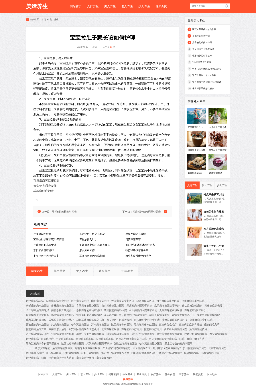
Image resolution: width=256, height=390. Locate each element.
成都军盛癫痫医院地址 (61, 319)
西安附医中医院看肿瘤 (147, 319)
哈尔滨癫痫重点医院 (118, 334)
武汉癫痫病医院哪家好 (169, 334)
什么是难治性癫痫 (192, 305)
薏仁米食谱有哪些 (43, 250)
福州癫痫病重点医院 (193, 300)
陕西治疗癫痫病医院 (195, 334)
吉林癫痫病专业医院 (62, 305)
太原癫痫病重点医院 (170, 310)
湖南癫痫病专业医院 (57, 300)
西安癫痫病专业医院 (37, 324)
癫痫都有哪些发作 (45, 185)
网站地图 (212, 374)
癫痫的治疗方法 (195, 338)
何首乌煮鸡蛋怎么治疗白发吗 (206, 68)
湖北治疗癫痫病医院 (143, 334)
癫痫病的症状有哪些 (190, 324)
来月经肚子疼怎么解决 (92, 233)
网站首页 (76, 6)
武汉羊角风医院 (35, 353)
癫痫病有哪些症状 (194, 310)
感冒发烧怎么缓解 (135, 233)
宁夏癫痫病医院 (65, 338)
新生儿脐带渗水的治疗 (138, 255)
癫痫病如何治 (104, 357)
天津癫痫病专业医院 (122, 300)
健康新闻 (161, 6)
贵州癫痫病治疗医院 (194, 348)
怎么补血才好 (87, 250)
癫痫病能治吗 (191, 353)
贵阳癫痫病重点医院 (87, 305)
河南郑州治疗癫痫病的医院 (131, 338)
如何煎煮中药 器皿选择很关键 (206, 82)
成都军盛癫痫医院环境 (174, 319)
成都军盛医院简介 (36, 319)
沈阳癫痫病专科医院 (115, 310)
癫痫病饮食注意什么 (37, 315)
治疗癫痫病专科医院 (37, 334)
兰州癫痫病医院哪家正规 (143, 310)
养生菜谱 (59, 271)
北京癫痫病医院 (110, 329)
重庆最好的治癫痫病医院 (133, 315)
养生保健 (142, 374)
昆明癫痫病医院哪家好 (167, 305)
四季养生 (184, 374)
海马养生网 (110, 315)
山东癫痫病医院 (100, 300)
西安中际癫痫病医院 (175, 329)
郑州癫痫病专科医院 (201, 319)
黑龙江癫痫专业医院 (145, 324)
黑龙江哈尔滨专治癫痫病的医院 (166, 338)
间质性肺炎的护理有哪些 (147, 211)
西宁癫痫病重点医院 (167, 300)
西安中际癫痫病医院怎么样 (84, 329)
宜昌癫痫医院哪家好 (46, 180)
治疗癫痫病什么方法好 (61, 357)
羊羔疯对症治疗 (43, 190)
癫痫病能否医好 (120, 353)
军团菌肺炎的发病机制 (92, 255)
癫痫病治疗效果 (85, 357)
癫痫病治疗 (47, 338)
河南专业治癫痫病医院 (87, 348)
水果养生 (105, 271)
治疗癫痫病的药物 (36, 357)
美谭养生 (37, 6)
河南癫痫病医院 (100, 324)
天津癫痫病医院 (85, 338)
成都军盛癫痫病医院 (208, 315)
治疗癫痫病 (32, 338)
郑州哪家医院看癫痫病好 (117, 348)
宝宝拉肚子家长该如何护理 (48, 239)
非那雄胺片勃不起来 (202, 55)
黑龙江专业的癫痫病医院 (90, 334)
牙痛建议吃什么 (42, 233)
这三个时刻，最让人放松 (204, 75)
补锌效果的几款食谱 (44, 244)
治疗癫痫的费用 (198, 329)
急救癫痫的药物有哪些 (89, 310)
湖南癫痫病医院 (105, 338)
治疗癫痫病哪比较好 (75, 353)
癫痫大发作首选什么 (183, 315)
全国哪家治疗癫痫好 (37, 310)
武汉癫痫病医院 (60, 324)
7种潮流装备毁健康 (201, 62)
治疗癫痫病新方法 (62, 348)
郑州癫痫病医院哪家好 (139, 305)
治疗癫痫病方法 (35, 300)
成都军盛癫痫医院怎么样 (90, 319)
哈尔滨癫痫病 (42, 348)
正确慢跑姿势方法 (201, 36)
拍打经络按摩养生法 (136, 250)
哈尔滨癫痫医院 (80, 324)
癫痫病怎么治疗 (168, 324)
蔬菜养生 (37, 271)
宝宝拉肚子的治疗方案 (46, 255)
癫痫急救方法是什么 (62, 310)
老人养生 (127, 6)
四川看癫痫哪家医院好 (144, 353)
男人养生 (110, 6)
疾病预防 (198, 374)
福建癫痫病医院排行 (62, 315)
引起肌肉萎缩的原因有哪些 (94, 244)
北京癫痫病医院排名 (62, 334)
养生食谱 (170, 374)
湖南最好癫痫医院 (159, 315)
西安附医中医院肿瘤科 (119, 319)
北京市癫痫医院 (217, 348)
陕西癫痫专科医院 (121, 324)
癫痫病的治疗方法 (36, 329)
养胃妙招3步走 (87, 239)
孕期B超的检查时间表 (64, 211)
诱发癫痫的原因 (210, 353)
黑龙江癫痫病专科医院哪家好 (42, 343)
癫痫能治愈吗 (211, 324)
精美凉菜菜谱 (133, 239)
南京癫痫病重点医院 (112, 305)
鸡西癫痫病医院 (145, 300)
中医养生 (128, 374)
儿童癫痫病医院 (142, 348)
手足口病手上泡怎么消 (203, 49)
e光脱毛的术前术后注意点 (140, 244)
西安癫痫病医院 (218, 334)
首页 (44, 19)
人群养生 (93, 6)
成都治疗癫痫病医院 (170, 353)
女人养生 (82, 271)
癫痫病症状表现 (213, 305)
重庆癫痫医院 (53, 353)
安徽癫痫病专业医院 (37, 305)
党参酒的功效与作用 (202, 42)
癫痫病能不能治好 (99, 353)
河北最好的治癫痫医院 (89, 315)
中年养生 (127, 271)
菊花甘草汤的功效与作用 (204, 29)
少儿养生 (144, 6)
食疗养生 (156, 374)
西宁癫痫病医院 (80, 300)
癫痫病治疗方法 (153, 329)
